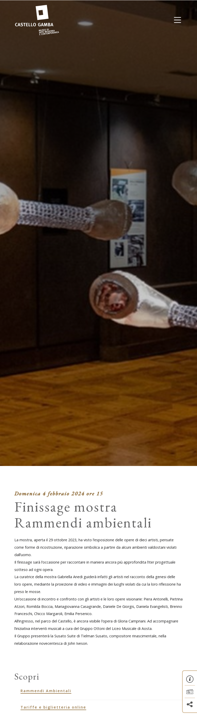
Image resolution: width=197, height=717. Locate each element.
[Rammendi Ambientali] (102, 691)
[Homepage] (37, 19)
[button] (177, 20)
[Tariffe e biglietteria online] (102, 707)
